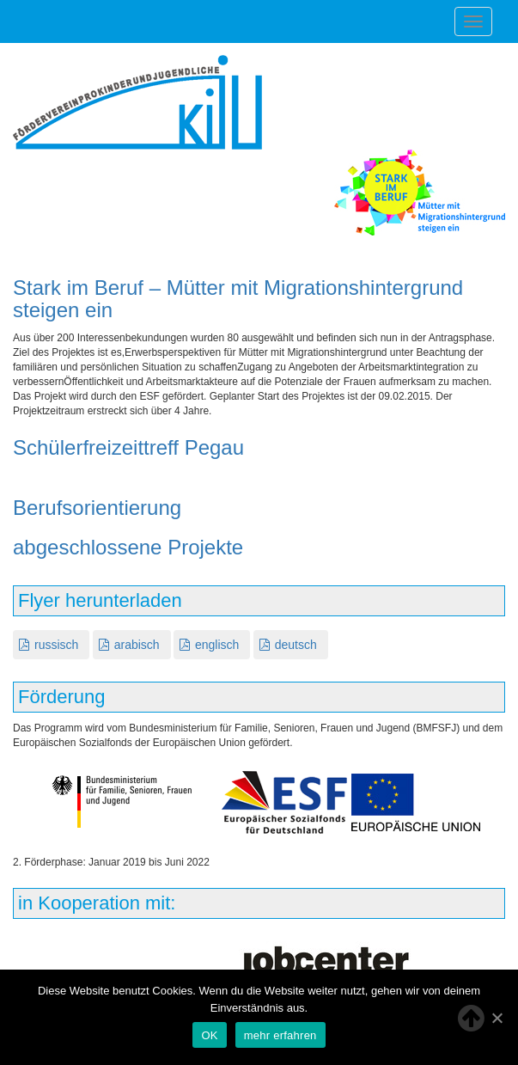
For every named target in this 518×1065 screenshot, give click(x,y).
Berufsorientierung (97, 507)
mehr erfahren (280, 1035)
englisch (217, 645)
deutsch (296, 645)
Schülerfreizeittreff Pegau (128, 447)
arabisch (137, 645)
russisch (56, 645)
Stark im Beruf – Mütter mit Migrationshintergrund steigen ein (238, 298)
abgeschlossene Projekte (128, 547)
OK (209, 1035)
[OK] (496, 1017)
